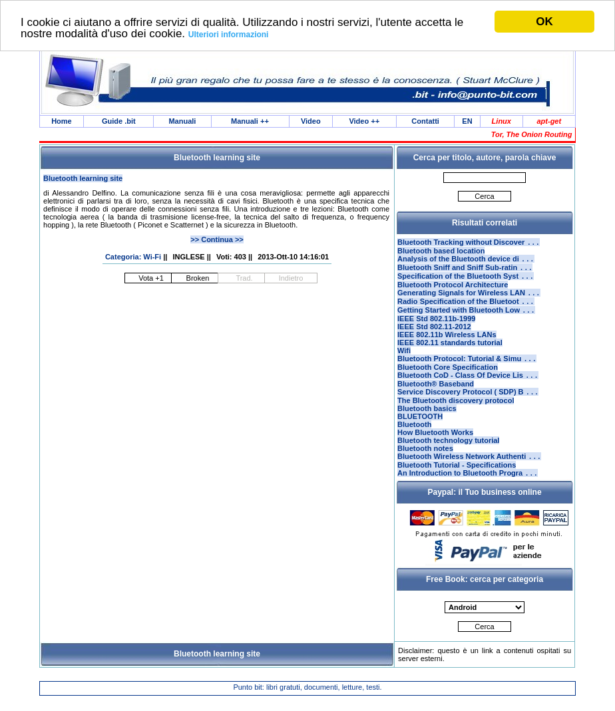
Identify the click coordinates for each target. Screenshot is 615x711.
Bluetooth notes (425, 463)
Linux (501, 122)
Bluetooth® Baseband (435, 397)
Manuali (182, 122)
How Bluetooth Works (435, 447)
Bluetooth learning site (82, 180)
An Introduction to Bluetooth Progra (467, 490)
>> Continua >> (216, 241)
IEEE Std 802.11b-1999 (436, 329)
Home (61, 122)
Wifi (404, 361)
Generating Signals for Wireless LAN (468, 301)
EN (467, 122)
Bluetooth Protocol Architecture (452, 291)
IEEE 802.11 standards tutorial (450, 353)
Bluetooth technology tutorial (448, 455)
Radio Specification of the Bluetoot (465, 311)
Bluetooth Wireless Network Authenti (469, 472)
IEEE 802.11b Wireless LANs (446, 345)
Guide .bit (119, 122)
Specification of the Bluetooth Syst (465, 283)
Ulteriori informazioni (228, 34)
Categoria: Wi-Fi (133, 258)
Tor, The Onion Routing (531, 136)
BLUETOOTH (420, 431)
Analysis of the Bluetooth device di (465, 263)
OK (544, 21)
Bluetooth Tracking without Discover (468, 245)
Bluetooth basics (427, 423)
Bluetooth (414, 439)
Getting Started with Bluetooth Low (466, 321)
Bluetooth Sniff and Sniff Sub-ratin (464, 273)
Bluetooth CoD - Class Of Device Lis (467, 388)
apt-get (548, 122)
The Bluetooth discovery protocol (455, 415)
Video (311, 122)
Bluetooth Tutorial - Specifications (456, 481)
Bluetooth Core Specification (447, 379)
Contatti (425, 122)
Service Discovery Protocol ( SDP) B (467, 406)
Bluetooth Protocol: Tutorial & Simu (466, 370)
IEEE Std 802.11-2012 (434, 337)
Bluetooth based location (441, 253)
